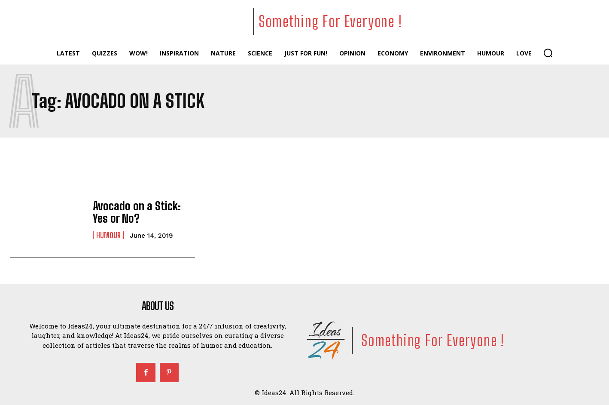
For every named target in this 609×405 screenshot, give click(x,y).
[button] (548, 53)
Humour (108, 234)
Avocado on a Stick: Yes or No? (140, 212)
